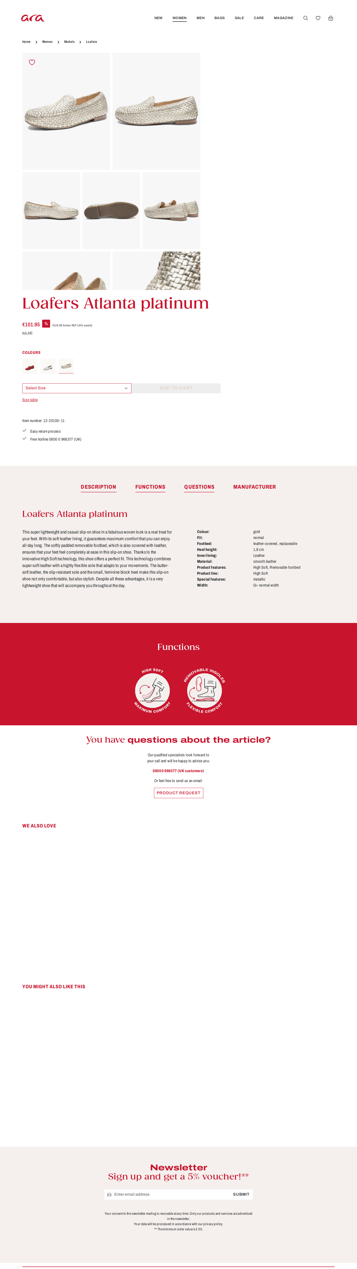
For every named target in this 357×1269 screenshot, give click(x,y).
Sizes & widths (225, 1214)
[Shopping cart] (330, 18)
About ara (140, 1169)
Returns (218, 1205)
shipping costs (251, 1258)
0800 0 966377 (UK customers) (178, 616)
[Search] (305, 18)
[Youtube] (314, 1153)
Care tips (219, 1150)
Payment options (227, 1187)
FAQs (216, 1169)
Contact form (58, 1178)
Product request (179, 638)
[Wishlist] (318, 18)
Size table (218, 173)
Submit (241, 1040)
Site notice (140, 1187)
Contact (218, 1159)
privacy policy (212, 1069)
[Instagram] (298, 1171)
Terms (136, 1196)
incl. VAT (215, 106)
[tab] (98, 332)
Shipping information (231, 1196)
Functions (220, 1178)
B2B (134, 1159)
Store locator (143, 1150)
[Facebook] (298, 1153)
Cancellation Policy (150, 1178)
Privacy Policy (144, 1205)
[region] (111, 171)
